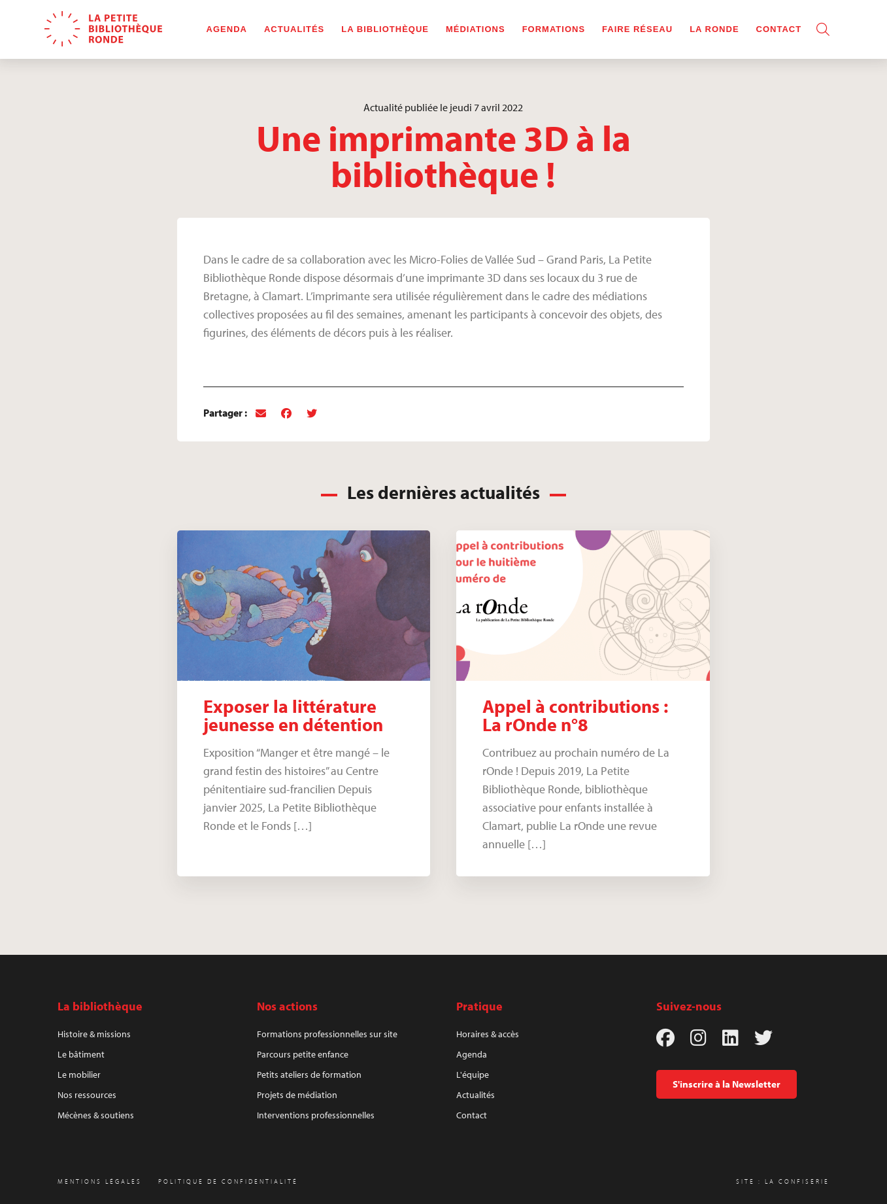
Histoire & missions (94, 1034)
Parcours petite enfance (302, 1054)
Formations (553, 29)
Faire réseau (637, 29)
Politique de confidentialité (228, 1181)
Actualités (294, 29)
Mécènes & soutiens (96, 1115)
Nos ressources (87, 1095)
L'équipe (472, 1074)
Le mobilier (79, 1074)
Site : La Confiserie (782, 1181)
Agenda (227, 29)
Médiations (475, 29)
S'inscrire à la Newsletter (726, 1084)
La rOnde (714, 29)
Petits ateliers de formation (309, 1074)
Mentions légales (100, 1181)
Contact (779, 29)
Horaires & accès (487, 1034)
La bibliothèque (385, 29)
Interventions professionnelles (316, 1115)
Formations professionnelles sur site (327, 1034)
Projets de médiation (297, 1095)
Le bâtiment (81, 1054)
